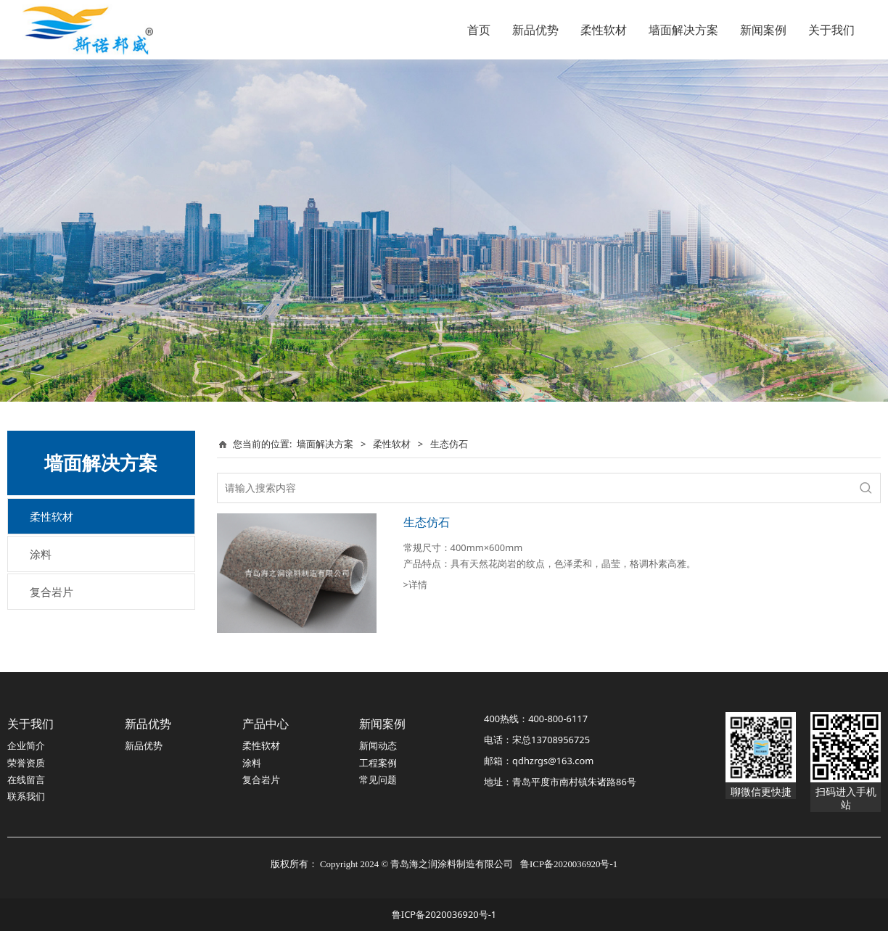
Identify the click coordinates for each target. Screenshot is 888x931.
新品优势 (535, 30)
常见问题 (378, 779)
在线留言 (26, 779)
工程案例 (378, 762)
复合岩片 (51, 591)
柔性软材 (603, 30)
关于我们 (831, 30)
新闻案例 (763, 30)
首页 (478, 30)
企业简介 (26, 745)
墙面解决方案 (683, 30)
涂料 (41, 554)
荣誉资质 (26, 762)
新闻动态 (378, 745)
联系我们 (26, 796)
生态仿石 (426, 522)
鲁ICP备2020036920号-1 (444, 914)
